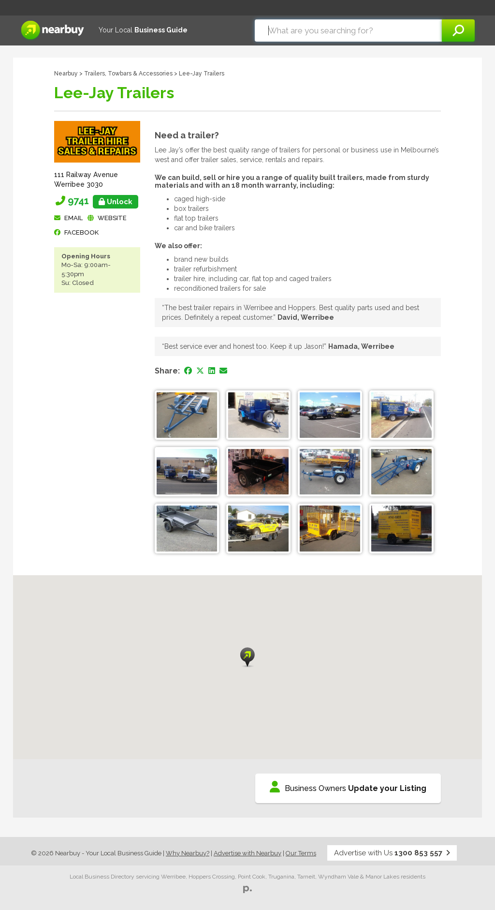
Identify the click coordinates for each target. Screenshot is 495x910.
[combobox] (348, 30)
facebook (81, 232)
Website (112, 218)
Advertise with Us (392, 853)
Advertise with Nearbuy (247, 853)
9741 (103, 201)
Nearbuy (66, 73)
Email (73, 218)
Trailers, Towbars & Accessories (128, 73)
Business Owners (348, 787)
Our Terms (301, 853)
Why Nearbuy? (187, 853)
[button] (247, 657)
